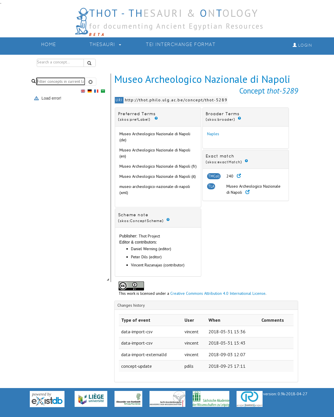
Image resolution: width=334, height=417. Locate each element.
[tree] (60, 188)
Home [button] (48, 45)
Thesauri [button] (105, 45)
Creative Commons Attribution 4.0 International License (217, 293)
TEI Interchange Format (180, 45)
